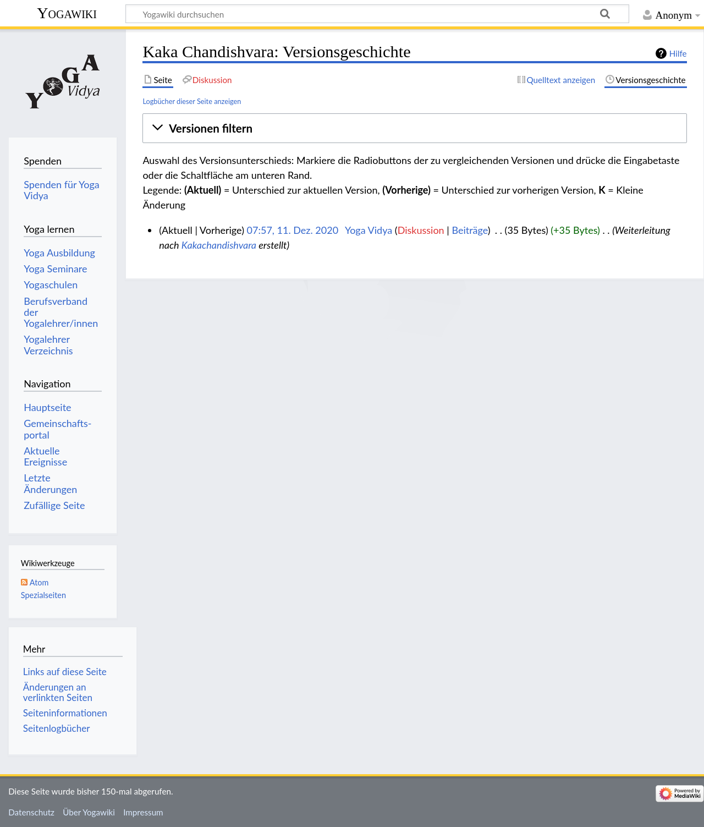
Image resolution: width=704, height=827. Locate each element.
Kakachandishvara (219, 245)
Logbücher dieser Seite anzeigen (191, 101)
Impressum (143, 812)
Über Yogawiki (89, 812)
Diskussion (421, 230)
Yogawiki (67, 12)
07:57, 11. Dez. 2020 (293, 230)
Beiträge (469, 230)
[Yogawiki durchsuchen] (377, 14)
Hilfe (678, 53)
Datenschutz (31, 812)
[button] (414, 129)
